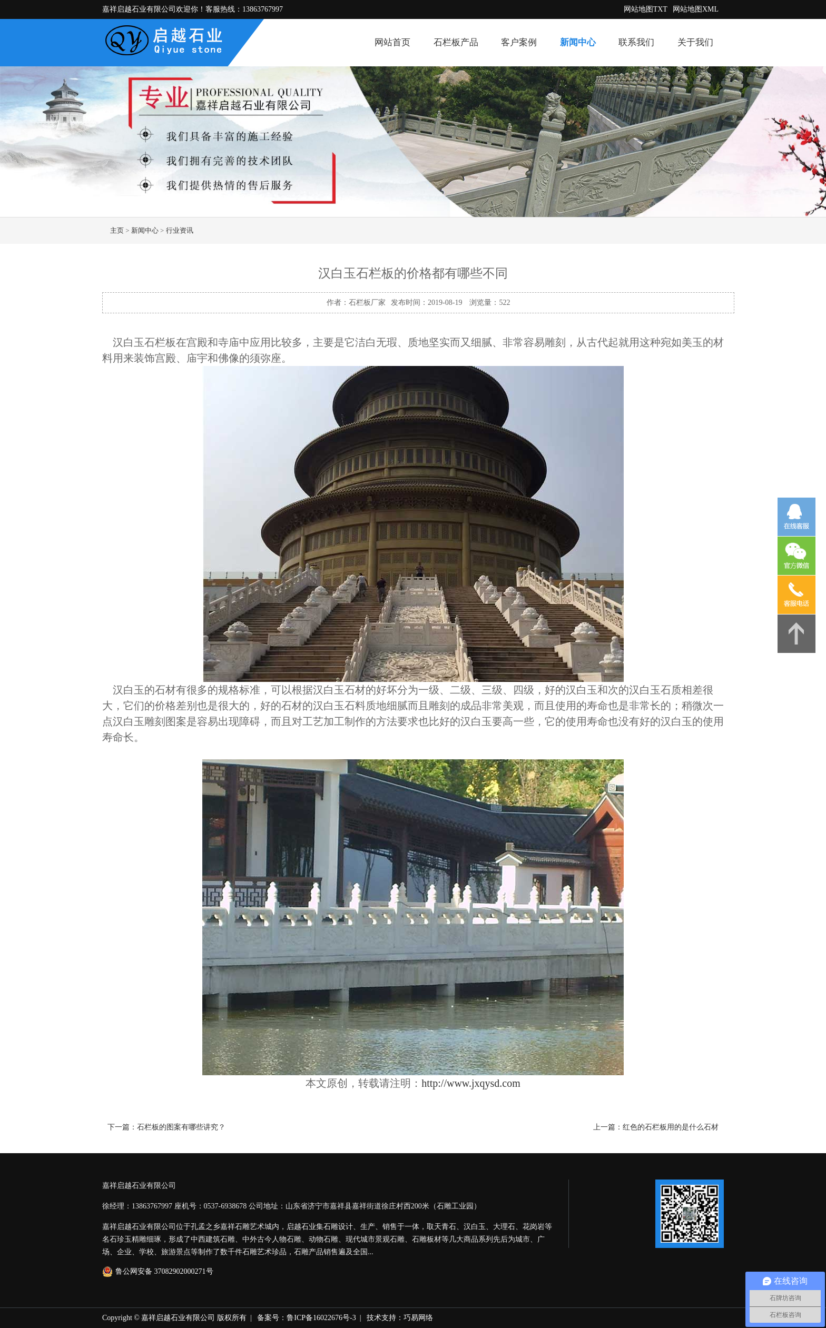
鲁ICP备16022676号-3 (321, 1318)
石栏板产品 (456, 42)
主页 (117, 230)
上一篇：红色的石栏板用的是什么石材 (656, 1127)
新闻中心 (578, 42)
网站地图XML (696, 9)
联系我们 (636, 42)
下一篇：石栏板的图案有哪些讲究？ (166, 1127)
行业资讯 (179, 230)
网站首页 (392, 42)
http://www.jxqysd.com (470, 1083)
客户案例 (519, 42)
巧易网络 (418, 1318)
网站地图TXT (645, 9)
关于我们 (695, 42)
